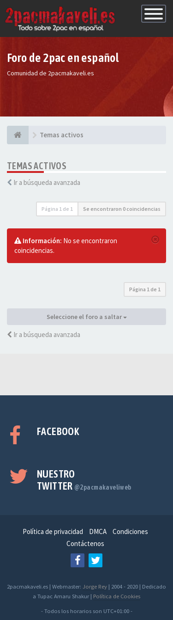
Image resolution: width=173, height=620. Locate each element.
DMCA (98, 531)
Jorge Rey (95, 586)
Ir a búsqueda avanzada (46, 182)
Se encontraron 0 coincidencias (122, 208)
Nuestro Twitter (84, 480)
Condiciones (130, 531)
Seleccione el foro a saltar (87, 317)
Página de (57, 208)
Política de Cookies (116, 596)
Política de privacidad (53, 531)
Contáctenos (85, 543)
